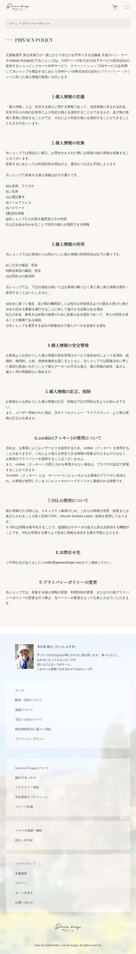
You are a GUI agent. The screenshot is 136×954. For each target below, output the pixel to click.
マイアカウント (25, 863)
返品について (24, 709)
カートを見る (24, 893)
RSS (18, 840)
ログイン (21, 883)
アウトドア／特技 (27, 787)
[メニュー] (127, 7)
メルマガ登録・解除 (28, 830)
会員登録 (21, 873)
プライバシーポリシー (30, 739)
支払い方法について (28, 719)
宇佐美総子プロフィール (31, 797)
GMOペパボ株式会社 (77, 60)
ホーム (13, 23)
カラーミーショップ (85, 66)
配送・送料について (28, 700)
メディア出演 (24, 806)
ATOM (28, 840)
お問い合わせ (24, 902)
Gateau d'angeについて (32, 768)
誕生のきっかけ (25, 777)
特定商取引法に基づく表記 (33, 729)
